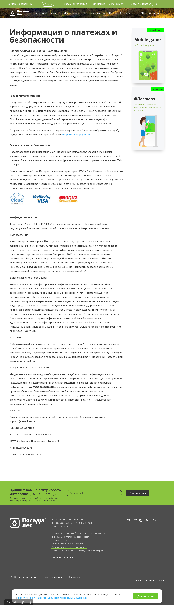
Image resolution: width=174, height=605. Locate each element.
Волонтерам (98, 3)
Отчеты (149, 580)
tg (135, 520)
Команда (55, 13)
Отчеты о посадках (94, 13)
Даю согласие (145, 596)
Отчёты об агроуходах (122, 13)
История (41, 13)
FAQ (141, 13)
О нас (161, 580)
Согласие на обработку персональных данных (73, 543)
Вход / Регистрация (25, 577)
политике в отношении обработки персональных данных (52, 597)
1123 (49, 4)
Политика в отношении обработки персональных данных (78, 533)
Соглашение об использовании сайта (69, 547)
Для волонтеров (52, 577)
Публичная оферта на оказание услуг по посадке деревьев (78, 550)
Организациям (116, 3)
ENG (158, 4)
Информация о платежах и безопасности (70, 536)
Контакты (153, 13)
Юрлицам (74, 577)
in (141, 520)
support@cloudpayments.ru (77, 134)
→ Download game (144, 45)
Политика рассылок (60, 540)
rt (146, 520)
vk (129, 520)
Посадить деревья (140, 3)
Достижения (71, 13)
